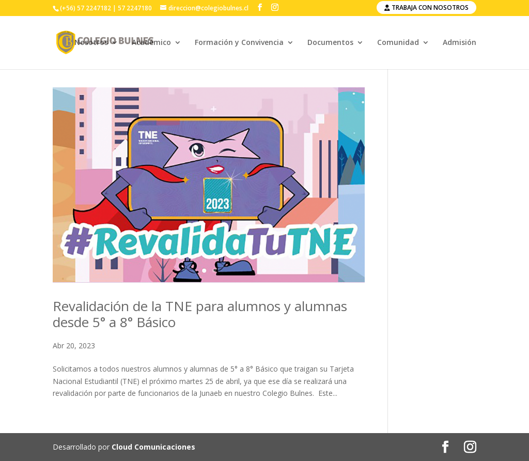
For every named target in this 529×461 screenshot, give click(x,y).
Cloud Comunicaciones (153, 447)
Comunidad (398, 43)
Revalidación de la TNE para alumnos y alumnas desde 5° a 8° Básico (200, 314)
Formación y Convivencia (239, 43)
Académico (151, 43)
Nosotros (91, 43)
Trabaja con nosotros (426, 7)
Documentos (330, 43)
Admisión (459, 43)
